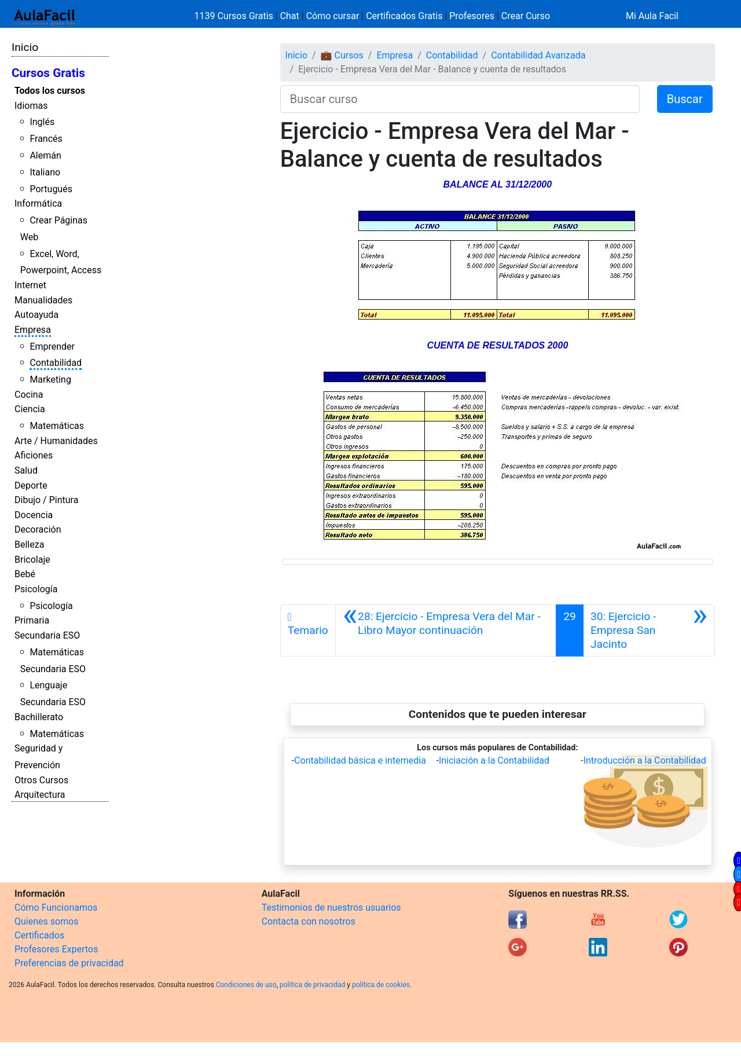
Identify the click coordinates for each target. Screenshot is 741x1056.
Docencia (33, 514)
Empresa (32, 329)
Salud (26, 470)
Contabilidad (56, 362)
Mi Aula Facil (652, 15)
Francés (46, 138)
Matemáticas (57, 425)
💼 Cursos (342, 55)
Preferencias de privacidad (69, 963)
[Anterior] (446, 630)
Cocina (28, 394)
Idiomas (30, 105)
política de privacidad (312, 985)
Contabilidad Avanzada (538, 55)
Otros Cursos (41, 780)
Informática (38, 203)
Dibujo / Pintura (46, 499)
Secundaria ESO (47, 635)
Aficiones (33, 455)
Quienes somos (46, 921)
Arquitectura (39, 794)
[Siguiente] (649, 630)
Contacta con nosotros (308, 921)
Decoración (37, 529)
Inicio (25, 47)
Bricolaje (32, 559)
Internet (30, 285)
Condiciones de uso (246, 985)
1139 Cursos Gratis (235, 15)
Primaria (31, 620)
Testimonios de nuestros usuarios (331, 907)
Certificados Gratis (404, 15)
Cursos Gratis (48, 73)
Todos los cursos (49, 90)
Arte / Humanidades (56, 440)
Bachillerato (38, 717)
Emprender (52, 346)
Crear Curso (525, 15)
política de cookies (381, 985)
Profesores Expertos (56, 949)
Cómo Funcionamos (55, 907)
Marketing (50, 379)
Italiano (45, 172)
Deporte (30, 485)
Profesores (471, 15)
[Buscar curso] (460, 99)
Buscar (685, 99)
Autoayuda (36, 314)
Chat (289, 15)
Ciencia (29, 409)
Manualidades (43, 300)
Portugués (51, 189)
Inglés (42, 121)
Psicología (35, 589)
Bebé (24, 574)
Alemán (45, 155)
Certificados (39, 935)
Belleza (29, 544)
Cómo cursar (333, 15)
